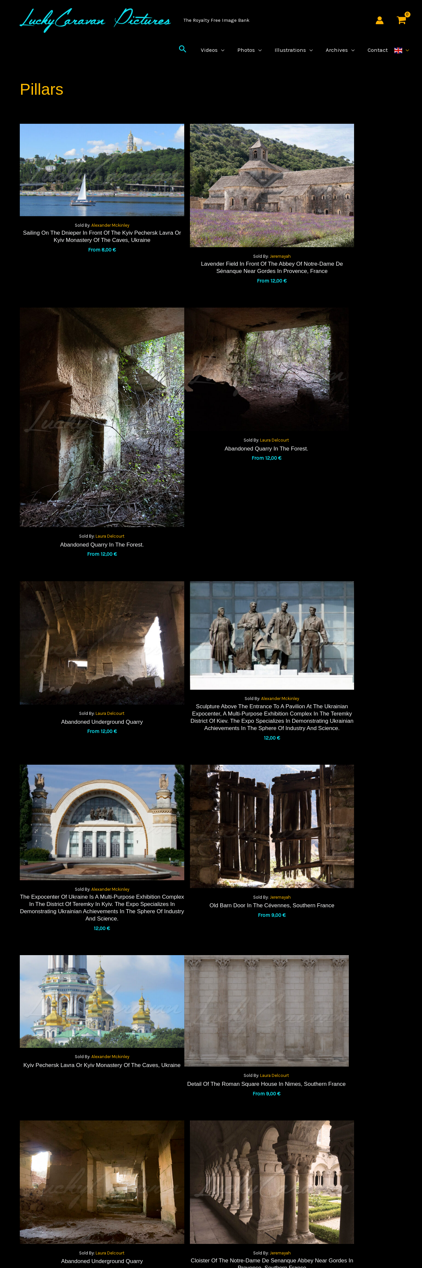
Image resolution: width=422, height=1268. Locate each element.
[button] (189, 55)
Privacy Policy (211, 1145)
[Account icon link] (380, 20)
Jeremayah (218, 234)
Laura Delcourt (348, 306)
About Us (300, 1145)
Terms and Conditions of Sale (211, 1118)
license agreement (211, 1172)
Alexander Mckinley (89, 211)
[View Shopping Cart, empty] (401, 20)
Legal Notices (306, 1118)
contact (299, 1172)
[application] (227, 54)
